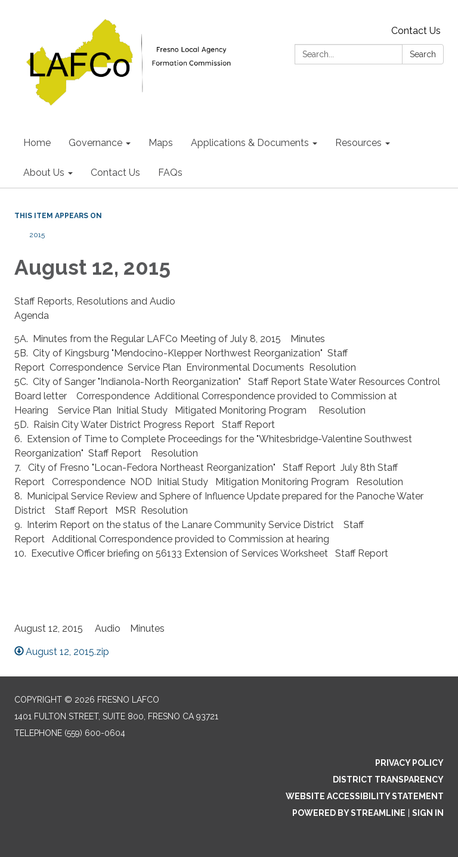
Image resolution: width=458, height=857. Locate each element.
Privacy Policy (409, 763)
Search (423, 54)
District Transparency (388, 779)
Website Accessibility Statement (365, 796)
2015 (37, 235)
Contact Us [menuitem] (115, 172)
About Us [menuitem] (43, 172)
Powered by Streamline (349, 813)
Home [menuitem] (37, 142)
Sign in (428, 813)
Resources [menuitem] (358, 142)
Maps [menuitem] (160, 142)
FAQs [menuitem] (170, 172)
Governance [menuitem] (95, 142)
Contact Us (416, 30)
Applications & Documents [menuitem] (250, 142)
